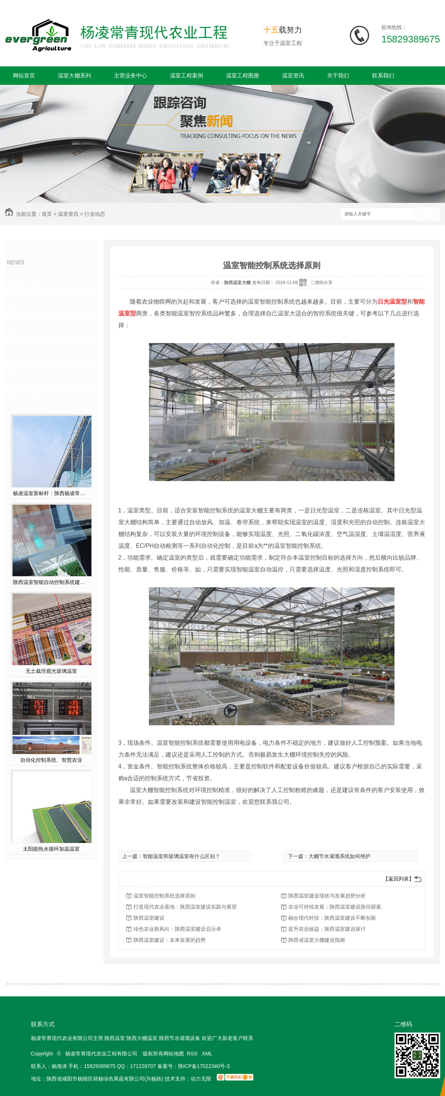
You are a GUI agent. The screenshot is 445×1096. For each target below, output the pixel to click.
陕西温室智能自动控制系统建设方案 (51, 582)
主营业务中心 (130, 75)
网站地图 (173, 1054)
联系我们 (383, 75)
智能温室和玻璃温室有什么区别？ (181, 856)
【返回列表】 (398, 879)
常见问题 (29, 328)
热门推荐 (29, 398)
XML (207, 1054)
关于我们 (338, 75)
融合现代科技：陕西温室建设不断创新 (332, 918)
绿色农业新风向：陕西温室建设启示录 (177, 929)
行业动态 (94, 214)
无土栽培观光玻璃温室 (51, 671)
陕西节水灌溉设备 (179, 1038)
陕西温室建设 (148, 918)
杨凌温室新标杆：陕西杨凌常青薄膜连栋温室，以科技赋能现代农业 (51, 493)
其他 (22, 375)
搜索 (427, 214)
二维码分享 (321, 282)
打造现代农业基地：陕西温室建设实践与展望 (185, 907)
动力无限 (201, 1079)
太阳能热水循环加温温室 (51, 849)
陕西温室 (114, 1038)
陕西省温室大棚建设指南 (316, 940)
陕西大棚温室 (141, 1038)
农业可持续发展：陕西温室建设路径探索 (334, 907)
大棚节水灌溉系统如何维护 (340, 856)
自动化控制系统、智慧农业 (51, 760)
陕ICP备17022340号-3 (204, 1066)
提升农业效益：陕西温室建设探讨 (327, 929)
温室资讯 (293, 75)
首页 (47, 214)
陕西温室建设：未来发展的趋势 (169, 940)
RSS (193, 1054)
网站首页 (24, 75)
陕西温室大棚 (237, 282)
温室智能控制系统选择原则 (164, 896)
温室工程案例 (186, 75)
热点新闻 (29, 351)
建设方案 (29, 280)
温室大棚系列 (74, 75)
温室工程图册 (242, 75)
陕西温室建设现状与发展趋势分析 (327, 896)
